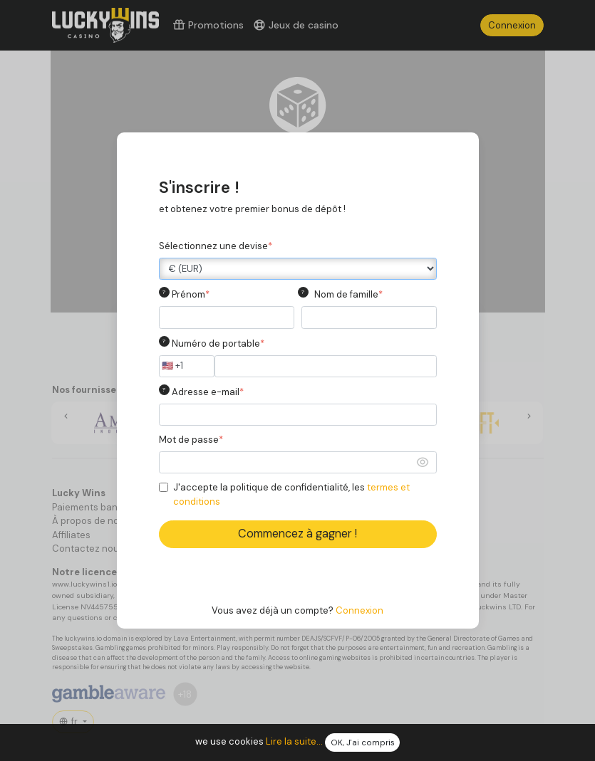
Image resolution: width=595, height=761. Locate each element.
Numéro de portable (218, 343)
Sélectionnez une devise (215, 246)
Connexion (359, 610)
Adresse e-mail (208, 392)
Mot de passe (191, 440)
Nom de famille (348, 294)
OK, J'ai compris (363, 743)
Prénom (190, 294)
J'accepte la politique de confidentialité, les (291, 494)
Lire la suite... (294, 742)
